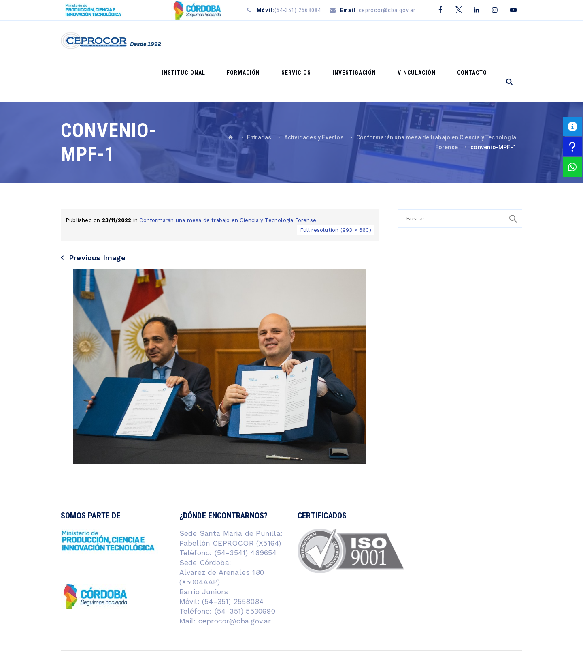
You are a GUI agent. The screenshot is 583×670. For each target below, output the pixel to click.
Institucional (221, 41)
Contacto (475, 41)
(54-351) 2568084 (289, 10)
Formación (273, 41)
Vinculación (427, 41)
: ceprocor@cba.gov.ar (377, 10)
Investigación (371, 41)
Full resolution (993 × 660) (335, 189)
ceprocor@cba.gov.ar (234, 580)
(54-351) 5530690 (243, 570)
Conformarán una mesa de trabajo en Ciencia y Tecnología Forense (227, 180)
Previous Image (97, 217)
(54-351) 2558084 (232, 561)
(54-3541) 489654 (246, 512)
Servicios (320, 41)
